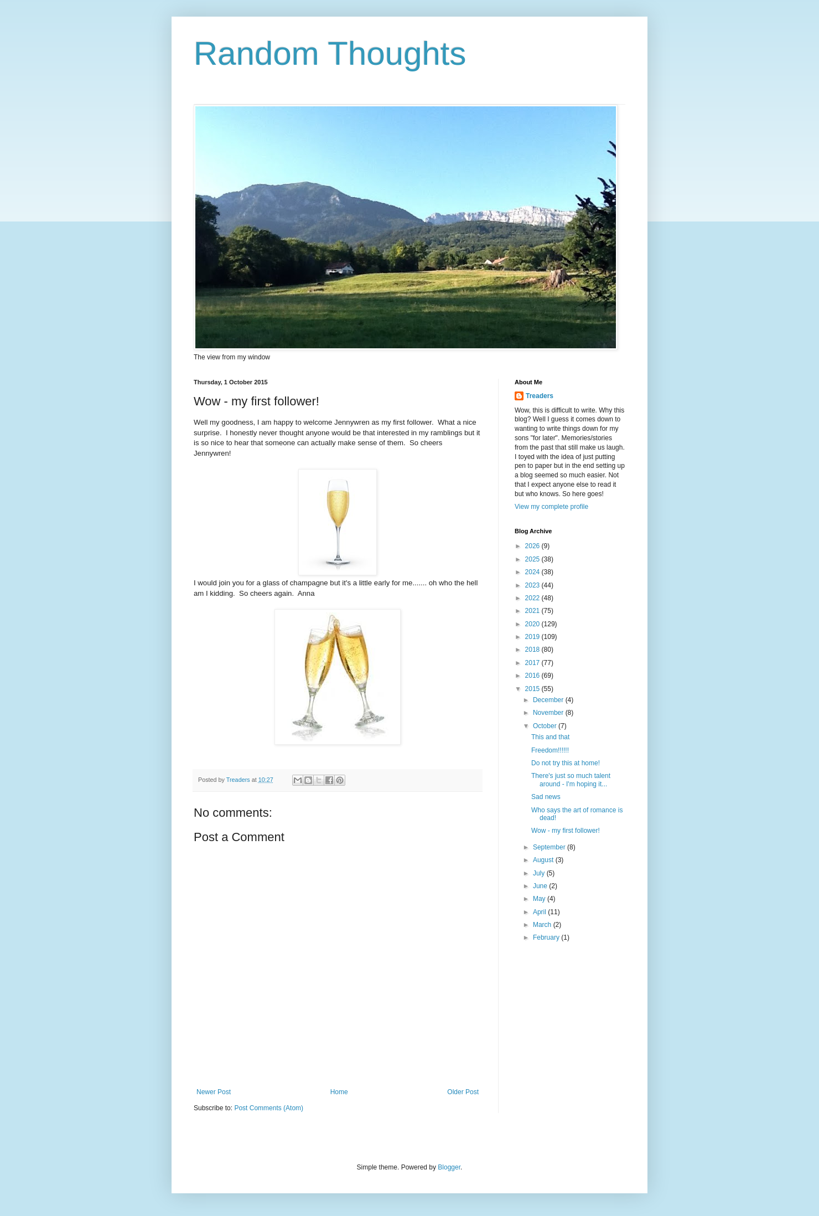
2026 (533, 546)
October (545, 726)
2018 (533, 649)
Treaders (539, 396)
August (544, 860)
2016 (533, 675)
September (550, 847)
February (547, 937)
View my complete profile (551, 507)
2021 (533, 611)
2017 (533, 663)
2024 (533, 572)
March (543, 925)
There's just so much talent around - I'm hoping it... (570, 779)
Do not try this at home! (565, 763)
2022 (533, 598)
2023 (533, 585)
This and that (550, 737)
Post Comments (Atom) (268, 1108)
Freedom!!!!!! (550, 750)
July (540, 873)
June (541, 886)
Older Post (463, 1092)
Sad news (546, 797)
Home (339, 1092)
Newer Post (213, 1092)
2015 (533, 689)
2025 (533, 559)
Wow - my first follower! (565, 830)
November (549, 713)
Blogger (449, 1167)
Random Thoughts (330, 53)
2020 (533, 624)
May (540, 899)
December (549, 700)
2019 (533, 637)
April (540, 912)
